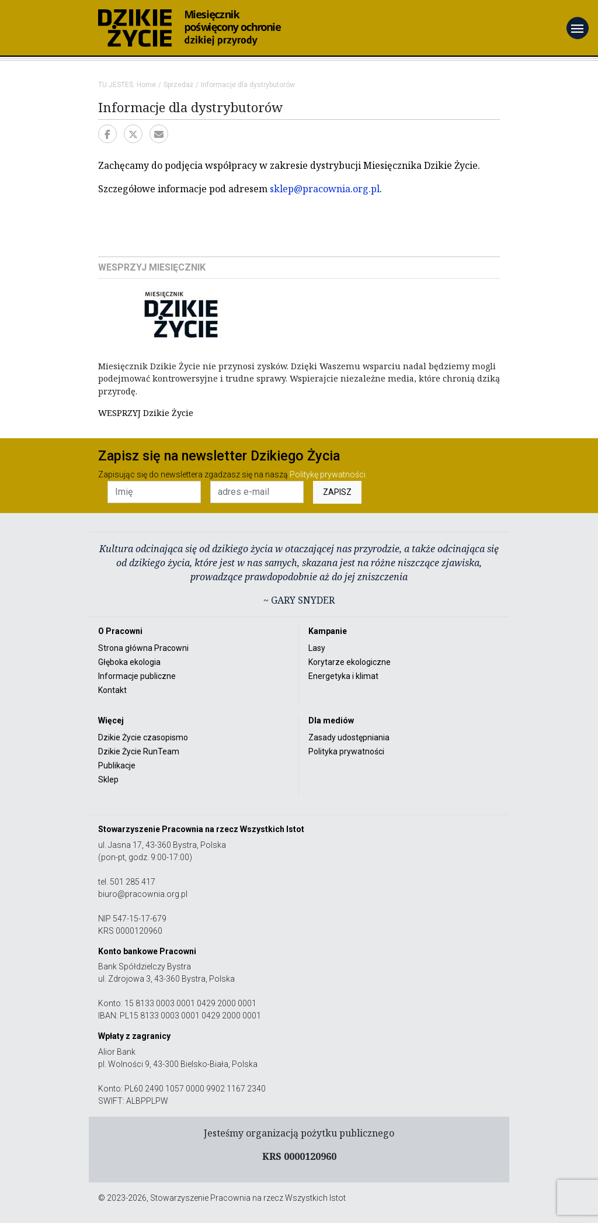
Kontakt (112, 690)
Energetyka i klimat (343, 676)
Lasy (316, 648)
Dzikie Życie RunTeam (138, 751)
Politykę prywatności (328, 474)
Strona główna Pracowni (143, 648)
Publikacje (116, 765)
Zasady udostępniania (349, 737)
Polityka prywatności (346, 751)
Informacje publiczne (137, 676)
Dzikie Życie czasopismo (143, 737)
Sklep (108, 779)
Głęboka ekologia (129, 662)
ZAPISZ (337, 492)
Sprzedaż (178, 85)
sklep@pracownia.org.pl (325, 188)
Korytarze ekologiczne (349, 662)
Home (146, 85)
